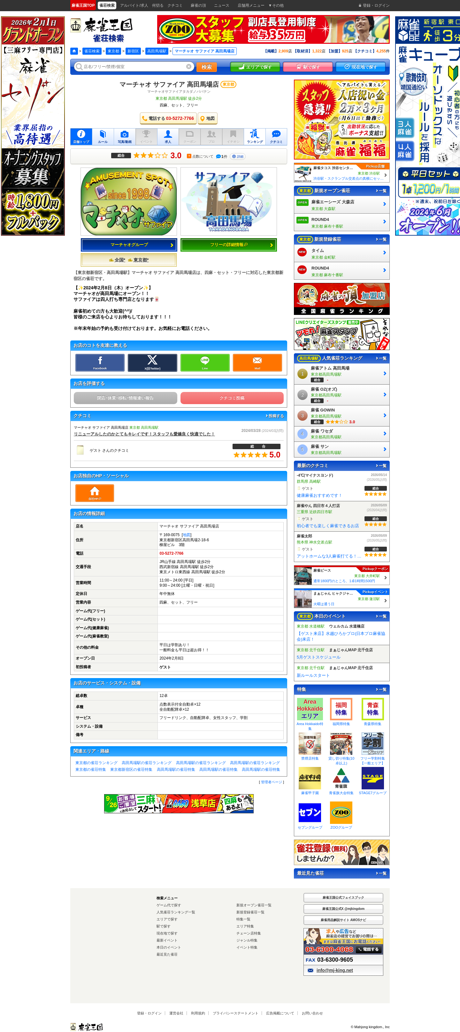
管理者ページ (271, 782)
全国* (117, 259)
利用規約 (198, 1013)
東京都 (113, 51)
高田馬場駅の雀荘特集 (176, 769)
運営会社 (176, 1013)
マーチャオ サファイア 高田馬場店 (169, 84)
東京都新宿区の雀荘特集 (131, 769)
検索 (207, 67)
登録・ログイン (149, 1013)
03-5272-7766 (171, 553)
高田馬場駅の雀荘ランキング (147, 763)
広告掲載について (280, 1013)
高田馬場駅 (156, 51)
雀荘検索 (92, 51)
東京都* (138, 259)
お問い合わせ (312, 1013)
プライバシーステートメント (235, 1013)
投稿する (274, 416)
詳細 (237, 156)
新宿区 (133, 51)
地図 (186, 535)
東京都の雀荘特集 (90, 769)
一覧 (381, 191)
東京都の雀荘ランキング (96, 763)
